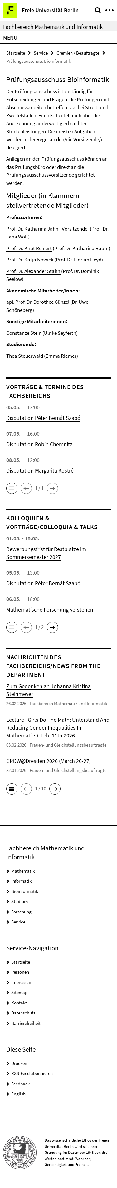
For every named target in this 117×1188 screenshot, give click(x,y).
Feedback (20, 1084)
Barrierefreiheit (26, 1023)
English (18, 1094)
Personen (20, 972)
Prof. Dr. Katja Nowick (29, 259)
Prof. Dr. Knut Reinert (29, 248)
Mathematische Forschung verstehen (49, 609)
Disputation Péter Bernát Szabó (43, 417)
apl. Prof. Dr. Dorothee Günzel (38, 301)
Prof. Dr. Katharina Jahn (32, 228)
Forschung (21, 912)
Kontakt (19, 1003)
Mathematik (23, 871)
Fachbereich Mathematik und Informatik (53, 26)
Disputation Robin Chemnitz (39, 444)
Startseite (15, 53)
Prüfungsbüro (30, 166)
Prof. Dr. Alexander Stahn (33, 271)
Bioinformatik (24, 891)
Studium (19, 901)
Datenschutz (23, 1013)
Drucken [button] (19, 1063)
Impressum (21, 982)
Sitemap (19, 992)
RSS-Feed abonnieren (32, 1073)
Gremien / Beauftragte (77, 53)
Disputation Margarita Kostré (40, 470)
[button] (11, 488)
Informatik (21, 881)
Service (41, 53)
